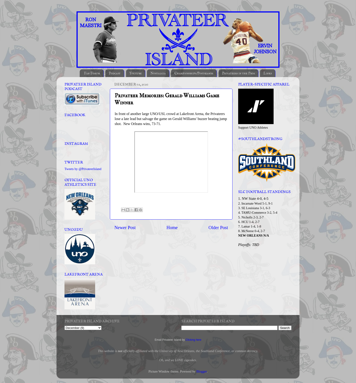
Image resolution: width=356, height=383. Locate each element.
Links (267, 73)
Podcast (115, 73)
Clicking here (193, 339)
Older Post (218, 227)
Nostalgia (158, 73)
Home (172, 227)
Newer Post (125, 227)
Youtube (135, 73)
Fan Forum (92, 73)
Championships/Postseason (193, 73)
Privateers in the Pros (238, 73)
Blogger (201, 371)
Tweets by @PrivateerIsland (82, 169)
